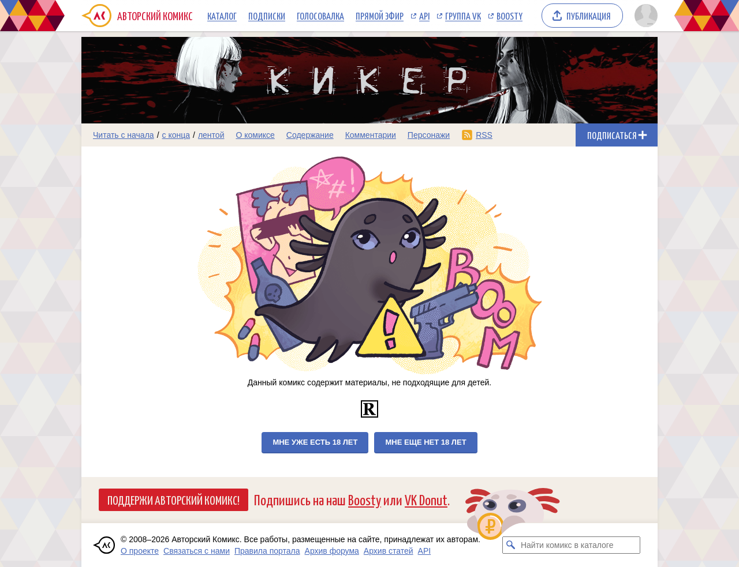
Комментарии (370, 135)
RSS (484, 135)
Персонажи (429, 135)
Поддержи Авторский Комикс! (173, 499)
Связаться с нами (196, 550)
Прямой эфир (380, 15)
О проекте (140, 550)
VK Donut (426, 499)
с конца (176, 135)
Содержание (310, 135)
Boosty (509, 15)
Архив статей (388, 550)
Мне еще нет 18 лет (425, 442)
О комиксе (255, 135)
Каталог (222, 15)
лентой (211, 135)
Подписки (266, 15)
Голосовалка (320, 15)
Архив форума (332, 550)
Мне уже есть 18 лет (315, 442)
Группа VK (463, 15)
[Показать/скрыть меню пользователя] (644, 15)
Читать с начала (123, 135)
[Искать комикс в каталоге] (511, 545)
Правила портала (267, 550)
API (424, 15)
